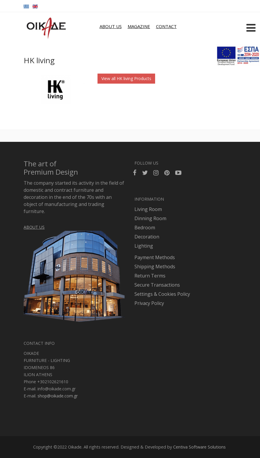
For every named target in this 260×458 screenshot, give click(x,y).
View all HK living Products (126, 78)
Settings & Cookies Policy (162, 294)
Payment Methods (154, 257)
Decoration (146, 236)
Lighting (143, 246)
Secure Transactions (157, 285)
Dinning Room (150, 218)
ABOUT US (111, 26)
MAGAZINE (139, 26)
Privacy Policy (149, 303)
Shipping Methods (154, 266)
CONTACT (166, 26)
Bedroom (144, 227)
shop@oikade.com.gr (58, 396)
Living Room (148, 209)
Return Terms (149, 275)
